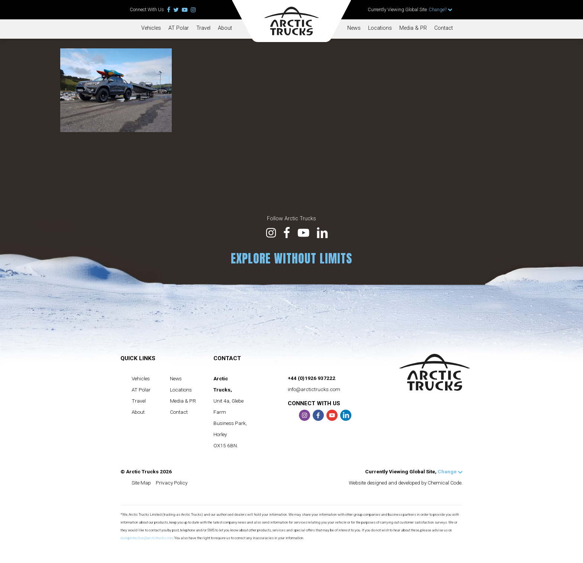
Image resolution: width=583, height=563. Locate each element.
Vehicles (151, 28)
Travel (203, 28)
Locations (380, 28)
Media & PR (413, 28)
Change (450, 471)
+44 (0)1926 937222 (311, 378)
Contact (443, 28)
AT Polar (178, 28)
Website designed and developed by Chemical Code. (406, 483)
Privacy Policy (171, 483)
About (225, 28)
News (354, 28)
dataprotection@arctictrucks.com (146, 538)
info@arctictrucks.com (314, 389)
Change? (440, 9)
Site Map (141, 483)
